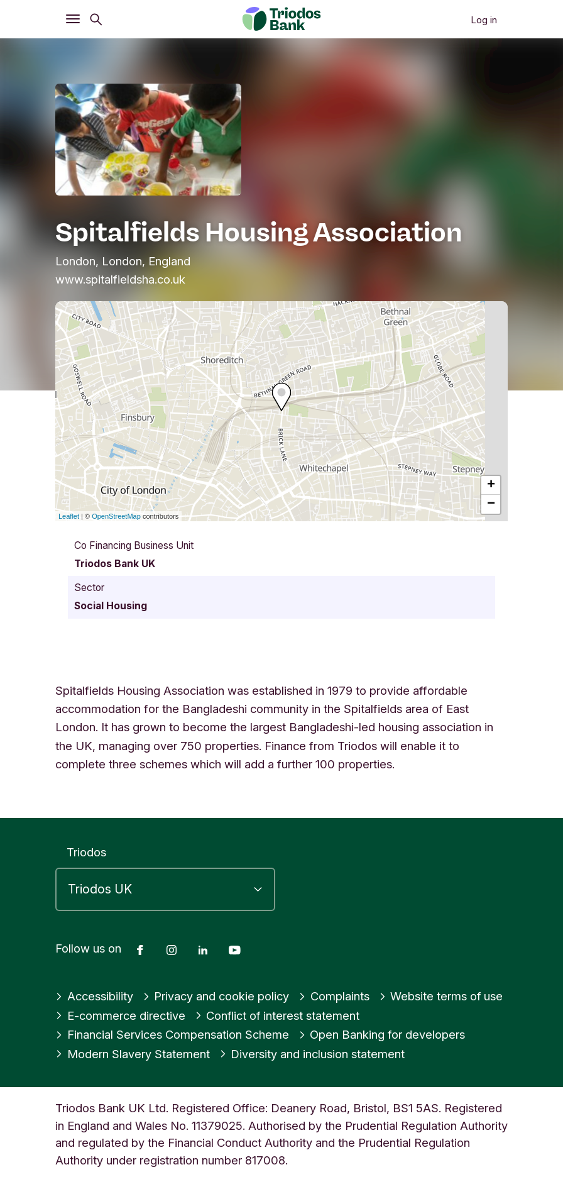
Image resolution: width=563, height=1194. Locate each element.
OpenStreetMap (116, 516)
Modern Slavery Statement (132, 1054)
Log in (484, 20)
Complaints (333, 996)
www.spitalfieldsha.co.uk (120, 279)
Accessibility (94, 996)
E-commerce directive (120, 1015)
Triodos (86, 852)
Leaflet (68, 516)
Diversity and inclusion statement (312, 1054)
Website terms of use (441, 996)
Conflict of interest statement (278, 1015)
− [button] (491, 504)
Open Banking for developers (382, 1034)
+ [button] (491, 485)
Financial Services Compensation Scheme (172, 1034)
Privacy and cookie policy (216, 996)
